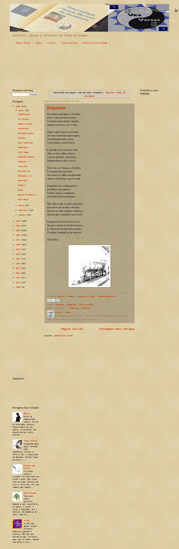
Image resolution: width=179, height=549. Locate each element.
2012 (18, 282)
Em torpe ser (24, 171)
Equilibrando (30, 493)
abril (21, 110)
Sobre (39, 42)
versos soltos (86, 304)
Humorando (22, 147)
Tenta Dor (22, 166)
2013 (18, 277)
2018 (18, 254)
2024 (18, 226)
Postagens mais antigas (117, 328)
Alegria (21, 185)
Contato (51, 42)
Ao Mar (27, 520)
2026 (18, 106)
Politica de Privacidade (95, 42)
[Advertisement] (89, 64)
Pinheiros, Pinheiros (80, 308)
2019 (18, 249)
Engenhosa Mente (26, 157)
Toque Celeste (30, 441)
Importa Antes (25, 124)
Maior (20, 190)
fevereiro (23, 210)
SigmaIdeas (71, 304)
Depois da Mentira (27, 195)
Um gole (21, 138)
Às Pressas (23, 119)
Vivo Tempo (23, 152)
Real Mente (23, 199)
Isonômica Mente (26, 133)
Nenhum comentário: (108, 296)
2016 (18, 263)
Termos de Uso (69, 42)
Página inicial (23, 42)
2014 (18, 273)
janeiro (22, 215)
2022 (18, 235)
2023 (18, 230)
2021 (18, 240)
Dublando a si (25, 176)
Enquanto (56, 108)
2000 (18, 287)
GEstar (27, 413)
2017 (18, 259)
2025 (18, 221)
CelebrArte (23, 128)
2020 (18, 244)
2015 (18, 268)
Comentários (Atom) (63, 335)
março (21, 205)
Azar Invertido (25, 143)
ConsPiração (24, 114)
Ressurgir (22, 180)
